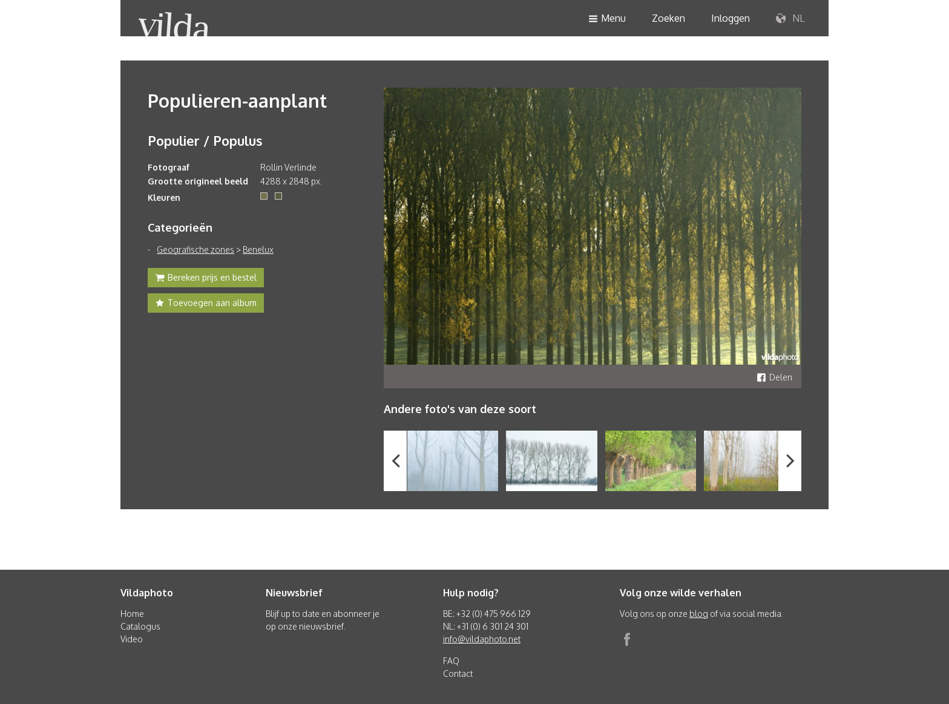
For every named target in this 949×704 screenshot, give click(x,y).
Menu (607, 19)
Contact (458, 673)
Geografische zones (195, 249)
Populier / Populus (205, 140)
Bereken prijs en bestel (206, 278)
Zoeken (668, 18)
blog (698, 613)
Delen (774, 377)
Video (131, 639)
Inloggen (730, 18)
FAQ (451, 661)
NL (790, 18)
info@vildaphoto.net (481, 639)
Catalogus (140, 626)
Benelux (258, 249)
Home (132, 613)
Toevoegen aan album (206, 304)
